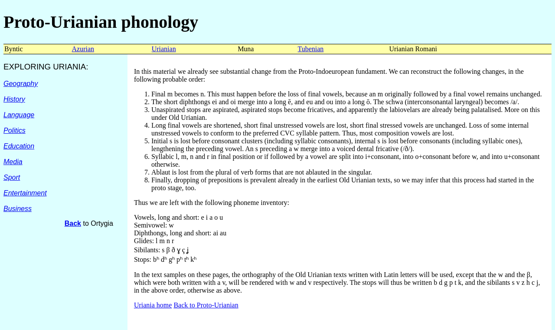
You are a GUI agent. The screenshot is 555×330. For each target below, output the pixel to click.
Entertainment (25, 193)
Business (17, 208)
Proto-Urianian (60, 22)
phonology (157, 22)
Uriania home (153, 305)
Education (18, 146)
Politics (14, 130)
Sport (11, 177)
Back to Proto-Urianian (205, 305)
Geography (20, 83)
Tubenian (310, 49)
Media (13, 161)
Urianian (164, 49)
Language (18, 115)
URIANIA (69, 66)
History (14, 99)
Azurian (83, 49)
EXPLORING (28, 66)
